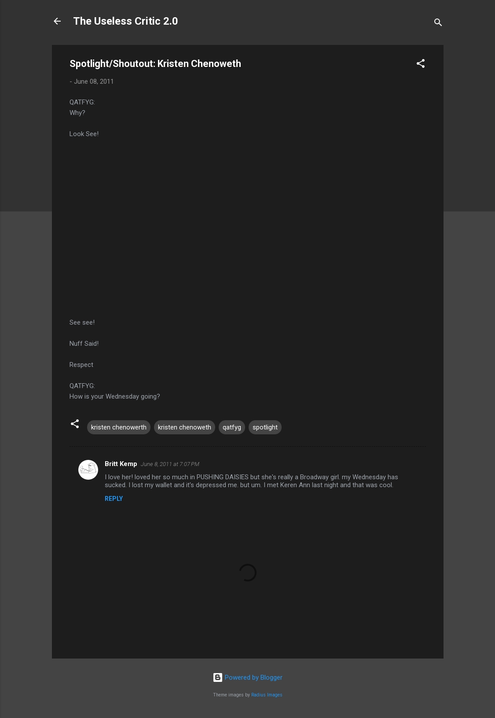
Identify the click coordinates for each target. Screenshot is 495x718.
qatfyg (232, 427)
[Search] (438, 24)
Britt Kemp (121, 464)
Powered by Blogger (247, 677)
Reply (114, 498)
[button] (420, 65)
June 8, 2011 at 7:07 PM (170, 464)
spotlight (265, 427)
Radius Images (266, 695)
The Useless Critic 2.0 (125, 21)
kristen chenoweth (184, 427)
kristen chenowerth (119, 427)
